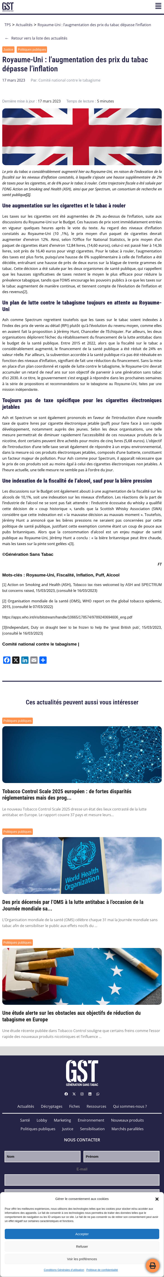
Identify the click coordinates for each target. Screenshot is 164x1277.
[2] (25, 292)
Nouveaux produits (127, 1120)
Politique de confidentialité (102, 1270)
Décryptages (51, 1106)
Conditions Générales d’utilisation (64, 1270)
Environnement (91, 1120)
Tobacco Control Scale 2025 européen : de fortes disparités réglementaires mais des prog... (66, 794)
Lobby (42, 1120)
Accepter (82, 1234)
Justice (8, 49)
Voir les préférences (82, 1259)
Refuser (82, 1246)
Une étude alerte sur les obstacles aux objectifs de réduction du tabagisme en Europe (71, 1016)
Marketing (62, 1120)
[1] (4, 585)
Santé (25, 1120)
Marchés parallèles (128, 1128)
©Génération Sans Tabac (27, 554)
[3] (71, 544)
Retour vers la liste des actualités (36, 38)
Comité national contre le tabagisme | (40, 644)
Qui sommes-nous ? (130, 1106)
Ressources (96, 1106)
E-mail (81, 1169)
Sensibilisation (92, 1128)
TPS (8, 24)
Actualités (24, 24)
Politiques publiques (32, 49)
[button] (157, 1199)
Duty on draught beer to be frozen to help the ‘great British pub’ (85, 627)
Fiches (74, 1106)
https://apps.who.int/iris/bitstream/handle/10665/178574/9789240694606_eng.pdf (67, 617)
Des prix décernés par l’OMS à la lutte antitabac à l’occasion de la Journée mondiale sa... (72, 905)
